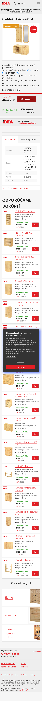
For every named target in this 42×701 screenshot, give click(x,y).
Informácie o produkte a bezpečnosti (16, 188)
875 (17, 73)
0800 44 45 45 (11, 653)
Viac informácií (11, 356)
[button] (14, 3)
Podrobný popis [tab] (28, 139)
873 (29, 70)
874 (4, 73)
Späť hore (37, 651)
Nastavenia (20, 362)
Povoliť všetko (20, 367)
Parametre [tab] (10, 139)
